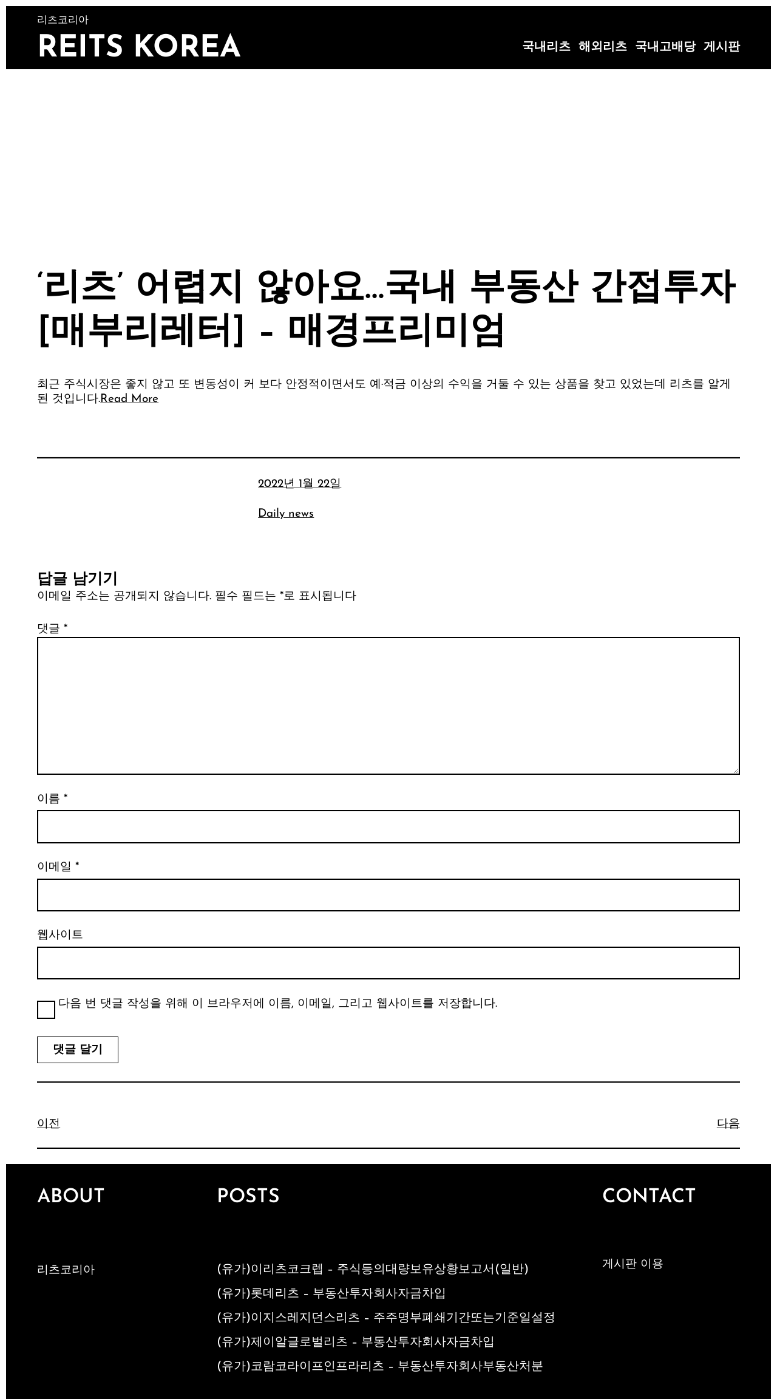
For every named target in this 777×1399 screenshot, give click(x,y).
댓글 (52, 629)
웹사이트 (60, 935)
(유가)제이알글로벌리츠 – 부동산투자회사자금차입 (356, 1342)
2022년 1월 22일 (299, 484)
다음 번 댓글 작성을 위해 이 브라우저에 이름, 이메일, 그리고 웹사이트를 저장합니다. (277, 1004)
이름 (52, 799)
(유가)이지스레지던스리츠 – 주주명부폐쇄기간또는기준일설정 (386, 1318)
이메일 (58, 867)
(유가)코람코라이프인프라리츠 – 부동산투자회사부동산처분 (380, 1367)
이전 (48, 1124)
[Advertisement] (388, 160)
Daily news (286, 514)
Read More (129, 399)
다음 (728, 1124)
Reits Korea (139, 48)
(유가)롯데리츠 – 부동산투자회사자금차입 (331, 1294)
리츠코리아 (66, 1270)
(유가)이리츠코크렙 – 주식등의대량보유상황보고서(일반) (373, 1270)
